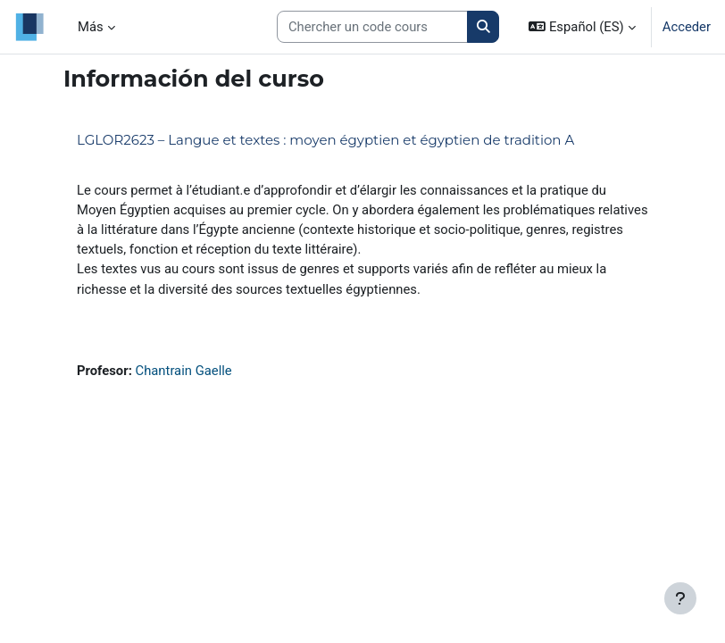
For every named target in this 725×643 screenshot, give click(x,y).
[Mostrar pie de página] (680, 598)
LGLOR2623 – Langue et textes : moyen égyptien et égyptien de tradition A (325, 139)
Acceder (686, 27)
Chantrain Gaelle (184, 371)
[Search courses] (372, 27)
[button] (581, 27)
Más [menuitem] (91, 27)
